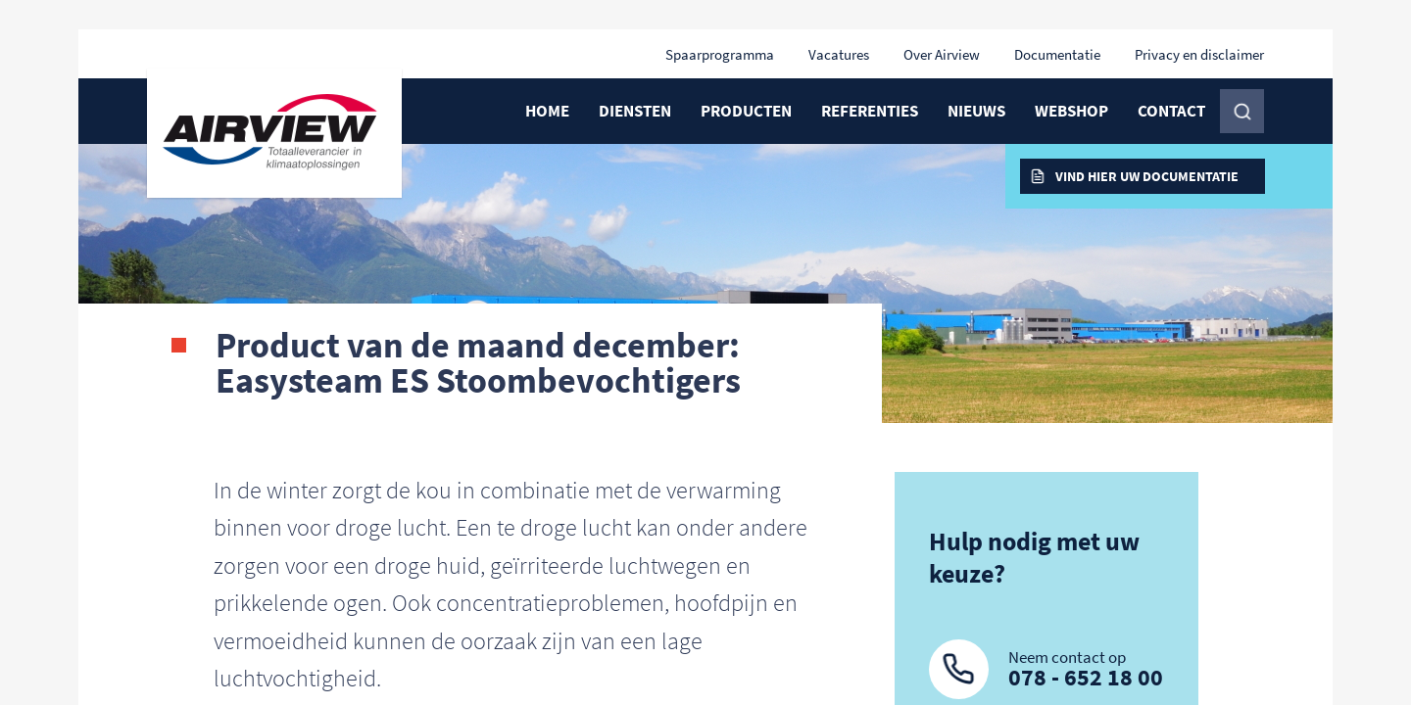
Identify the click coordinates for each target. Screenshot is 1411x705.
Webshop (1071, 110)
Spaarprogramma (719, 54)
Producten (746, 110)
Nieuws (976, 110)
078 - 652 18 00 (1085, 677)
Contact (1171, 110)
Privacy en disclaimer (1199, 54)
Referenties (869, 110)
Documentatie (1057, 54)
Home (547, 110)
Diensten (635, 110)
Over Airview (941, 54)
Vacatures (838, 54)
